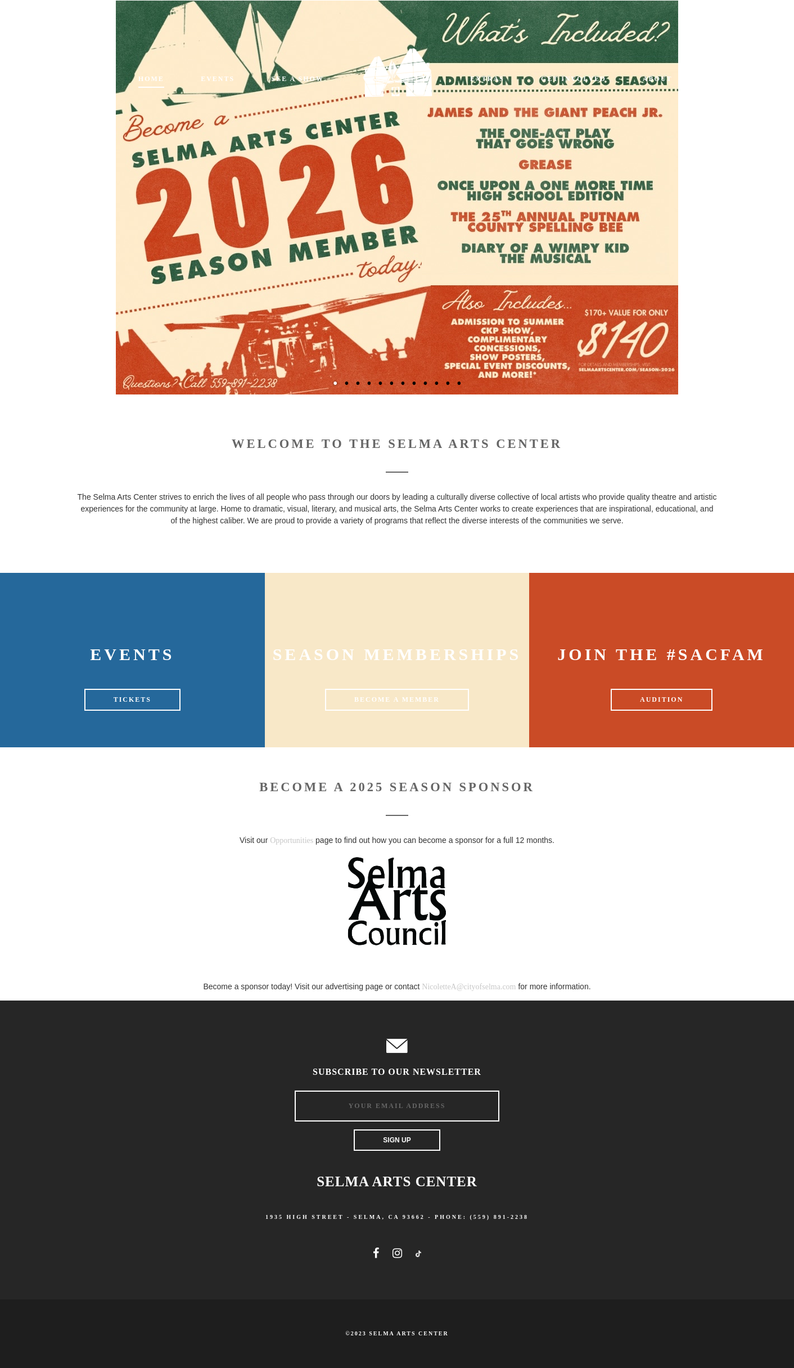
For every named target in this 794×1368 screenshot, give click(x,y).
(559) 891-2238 (499, 1217)
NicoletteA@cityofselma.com (469, 987)
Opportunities (291, 840)
